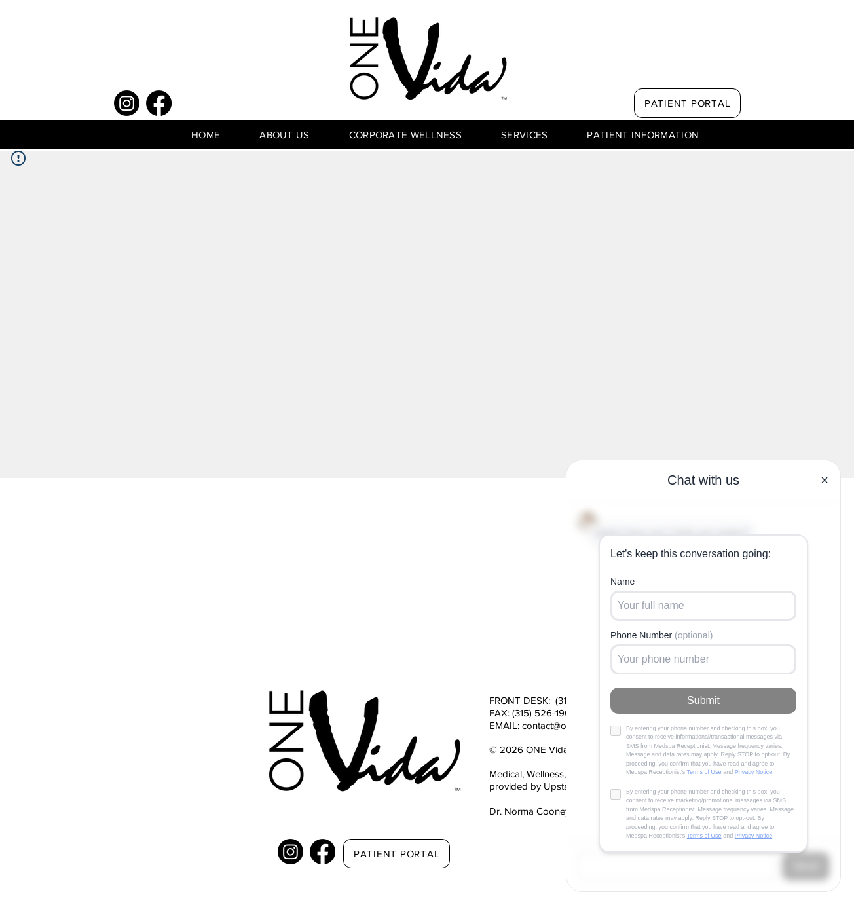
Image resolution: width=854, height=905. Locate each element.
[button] (284, 134)
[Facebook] (159, 103)
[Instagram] (126, 103)
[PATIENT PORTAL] (687, 103)
